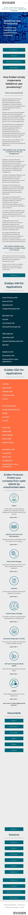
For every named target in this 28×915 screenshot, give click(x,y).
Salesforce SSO (7, 442)
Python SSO (6, 439)
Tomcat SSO (6, 453)
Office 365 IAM (7, 334)
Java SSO (5, 417)
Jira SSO (5, 421)
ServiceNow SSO (8, 449)
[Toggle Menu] (26, 3)
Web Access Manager (14, 561)
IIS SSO (4, 413)
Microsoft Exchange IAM (11, 327)
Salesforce (11, 83)
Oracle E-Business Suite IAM (12, 341)
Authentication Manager (14, 613)
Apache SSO (6, 388)
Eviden (22, 907)
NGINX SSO (6, 428)
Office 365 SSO (7, 435)
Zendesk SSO (7, 461)
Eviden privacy (21, 904)
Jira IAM (5, 319)
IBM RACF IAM (7, 316)
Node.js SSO (6, 431)
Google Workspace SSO (11, 410)
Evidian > (6, 7)
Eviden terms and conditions (12, 907)
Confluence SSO (8, 395)
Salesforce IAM (7, 352)
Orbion (14, 506)
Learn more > (14, 517)
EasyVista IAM (7, 305)
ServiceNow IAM (8, 355)
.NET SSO (5, 384)
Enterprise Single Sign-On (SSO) (14, 639)
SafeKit (14, 691)
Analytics (14, 588)
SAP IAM (5, 345)
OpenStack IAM (8, 337)
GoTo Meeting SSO (9, 406)
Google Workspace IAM (11, 309)
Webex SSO (6, 457)
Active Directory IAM (9, 298)
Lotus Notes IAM (8, 323)
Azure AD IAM (7, 301)
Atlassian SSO (7, 391)
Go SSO (5, 399)
